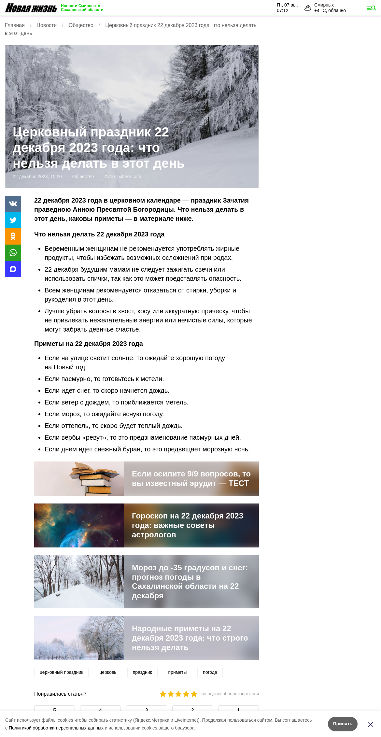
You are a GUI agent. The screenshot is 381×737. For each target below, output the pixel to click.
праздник (142, 672)
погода (210, 672)
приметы (177, 672)
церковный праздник (61, 672)
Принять (342, 723)
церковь (107, 672)
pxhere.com (129, 176)
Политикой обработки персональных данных (56, 727)
